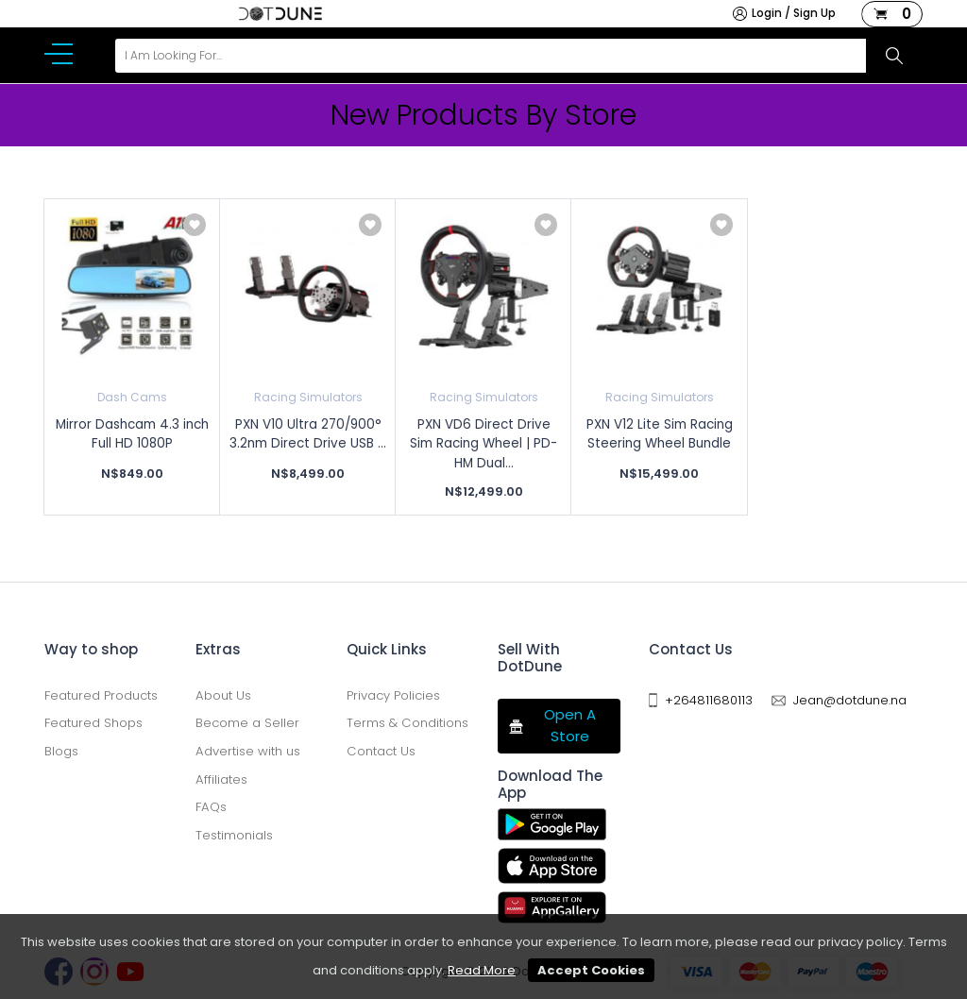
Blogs (61, 751)
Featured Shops (93, 723)
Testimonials (234, 835)
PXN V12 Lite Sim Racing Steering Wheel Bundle (659, 433)
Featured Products (101, 695)
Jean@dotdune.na (850, 700)
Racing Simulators (308, 397)
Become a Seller (247, 723)
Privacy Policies (393, 695)
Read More (482, 970)
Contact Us (381, 751)
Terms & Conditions (407, 723)
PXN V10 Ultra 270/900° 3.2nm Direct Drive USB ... (307, 433)
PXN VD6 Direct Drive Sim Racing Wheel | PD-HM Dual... (483, 443)
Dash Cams (132, 397)
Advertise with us (247, 751)
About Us (223, 695)
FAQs (211, 807)
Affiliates (221, 779)
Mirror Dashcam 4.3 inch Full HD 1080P (132, 433)
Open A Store (552, 725)
